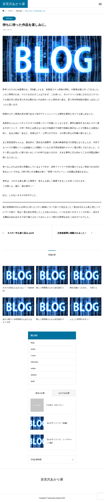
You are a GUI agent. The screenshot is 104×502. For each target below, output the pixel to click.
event (33, 349)
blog (32, 343)
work (33, 381)
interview (9, 18)
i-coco (33, 355)
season (34, 375)
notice (33, 368)
